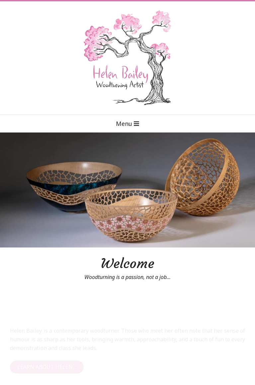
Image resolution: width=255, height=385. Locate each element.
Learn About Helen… (46, 370)
